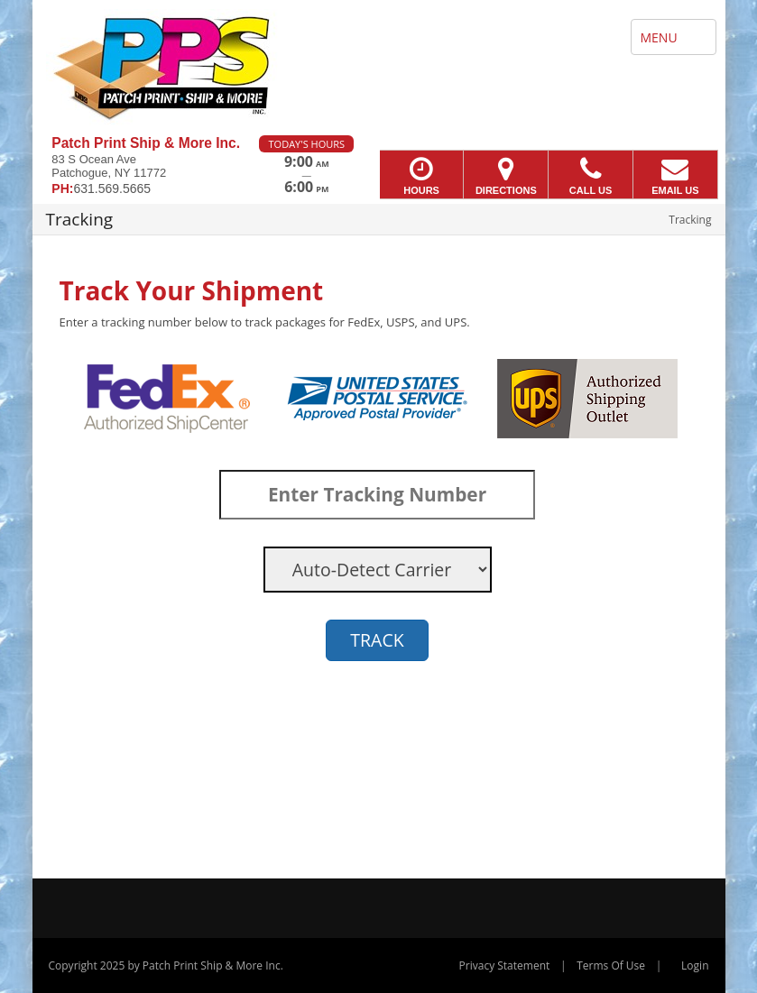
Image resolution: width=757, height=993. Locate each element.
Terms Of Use (611, 965)
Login (694, 965)
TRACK (376, 640)
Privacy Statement (504, 965)
